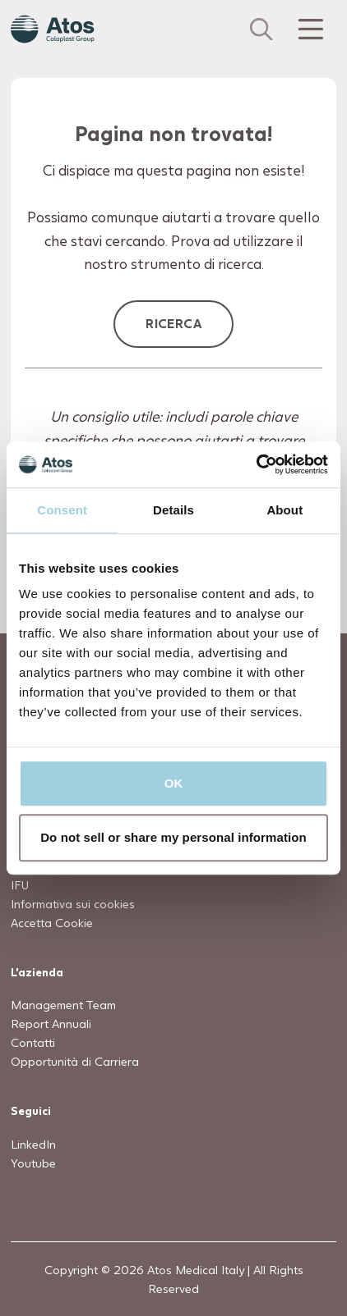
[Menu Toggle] (309, 29)
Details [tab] (173, 510)
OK (173, 783)
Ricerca (173, 323)
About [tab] (284, 510)
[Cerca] (261, 29)
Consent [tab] (62, 510)
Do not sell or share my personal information (173, 837)
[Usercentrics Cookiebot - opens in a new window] (256, 464)
